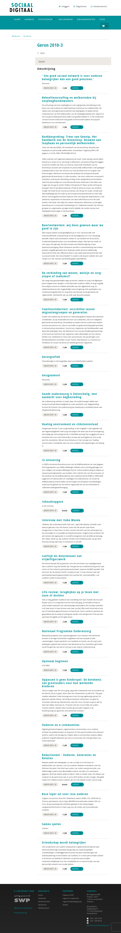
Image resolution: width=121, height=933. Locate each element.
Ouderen (27, 36)
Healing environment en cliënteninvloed (70, 424)
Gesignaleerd (51, 375)
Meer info (50, 88)
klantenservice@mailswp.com (98, 925)
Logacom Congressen (71, 898)
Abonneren (42, 904)
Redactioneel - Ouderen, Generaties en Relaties (69, 756)
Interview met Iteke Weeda (61, 520)
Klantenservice (99, 6)
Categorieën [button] (46, 19)
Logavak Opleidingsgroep (72, 901)
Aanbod (29, 19)
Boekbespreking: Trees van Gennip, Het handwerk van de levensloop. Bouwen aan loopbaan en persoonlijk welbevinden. (71, 139)
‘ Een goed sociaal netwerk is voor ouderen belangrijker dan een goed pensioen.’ (72, 77)
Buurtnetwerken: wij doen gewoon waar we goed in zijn (72, 226)
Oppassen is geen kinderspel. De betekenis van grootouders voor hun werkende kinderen (72, 682)
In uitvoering (51, 460)
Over (102, 19)
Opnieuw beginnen (55, 661)
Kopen (76, 88)
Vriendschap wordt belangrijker (64, 842)
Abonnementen (86, 19)
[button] (104, 25)
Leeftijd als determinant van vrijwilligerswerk (62, 557)
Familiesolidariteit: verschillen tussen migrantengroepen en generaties (68, 310)
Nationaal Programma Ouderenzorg (66, 631)
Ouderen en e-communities (61, 725)
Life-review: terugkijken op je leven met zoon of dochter (70, 593)
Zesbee (65, 904)
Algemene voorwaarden (23, 908)
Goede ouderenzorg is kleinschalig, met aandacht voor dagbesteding (69, 395)
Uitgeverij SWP (68, 895)
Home (17, 19)
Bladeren (16, 36)
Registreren (80, 6)
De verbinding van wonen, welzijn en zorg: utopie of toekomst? (72, 274)
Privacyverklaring (20, 912)
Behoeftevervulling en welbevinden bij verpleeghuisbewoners (69, 99)
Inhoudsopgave (52, 501)
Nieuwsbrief (66, 19)
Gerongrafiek (51, 356)
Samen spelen (51, 824)
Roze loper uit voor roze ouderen (65, 794)
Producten (42, 898)
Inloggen (64, 6)
